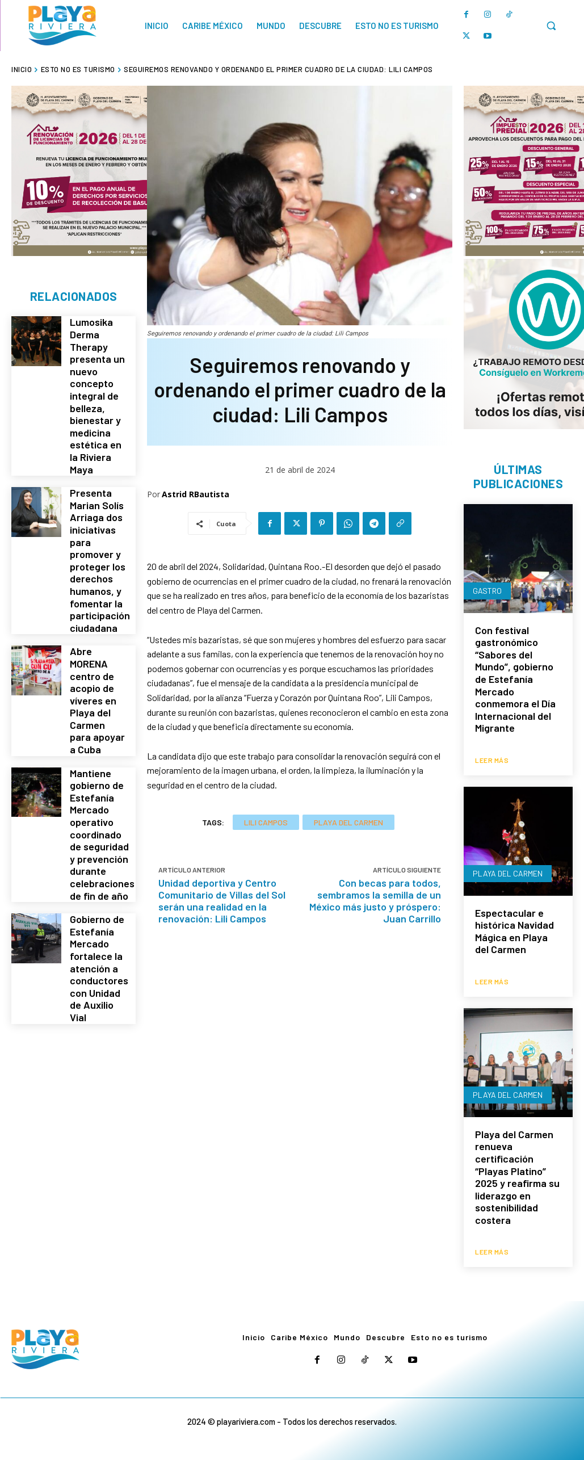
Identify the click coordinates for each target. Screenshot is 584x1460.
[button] (551, 25)
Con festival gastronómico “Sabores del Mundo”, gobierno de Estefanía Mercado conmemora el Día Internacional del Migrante (515, 680)
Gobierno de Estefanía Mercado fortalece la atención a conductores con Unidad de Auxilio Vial (98, 874)
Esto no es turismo (78, 69)
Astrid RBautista (195, 494)
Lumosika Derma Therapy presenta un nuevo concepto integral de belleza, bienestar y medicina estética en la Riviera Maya (98, 382)
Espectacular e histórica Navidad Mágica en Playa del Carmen (514, 930)
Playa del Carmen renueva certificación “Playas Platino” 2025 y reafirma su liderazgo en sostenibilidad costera (517, 1174)
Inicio (21, 69)
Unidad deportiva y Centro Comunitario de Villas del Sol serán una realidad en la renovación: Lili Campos (221, 900)
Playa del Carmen (348, 822)
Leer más (492, 759)
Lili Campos (266, 822)
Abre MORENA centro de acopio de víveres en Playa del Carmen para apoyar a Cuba (97, 644)
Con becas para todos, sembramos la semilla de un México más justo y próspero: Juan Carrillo (375, 900)
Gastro (487, 592)
